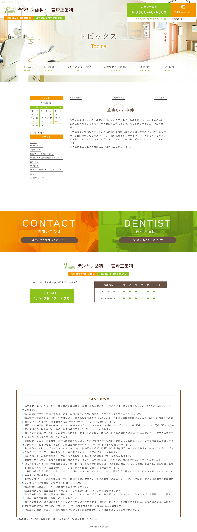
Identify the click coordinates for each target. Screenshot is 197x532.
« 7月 (33, 132)
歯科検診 (34, 161)
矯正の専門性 (36, 145)
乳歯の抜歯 (35, 149)
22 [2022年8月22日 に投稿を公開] (32, 121)
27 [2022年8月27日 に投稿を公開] (56, 121)
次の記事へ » (160, 97)
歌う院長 (34, 165)
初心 (32, 173)
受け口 (33, 141)
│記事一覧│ (118, 97)
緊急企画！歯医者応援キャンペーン (47, 157)
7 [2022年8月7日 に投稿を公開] (60, 111)
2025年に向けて (38, 177)
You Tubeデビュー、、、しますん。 (47, 169)
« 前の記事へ (76, 97)
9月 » (41, 132)
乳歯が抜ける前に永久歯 (42, 153)
